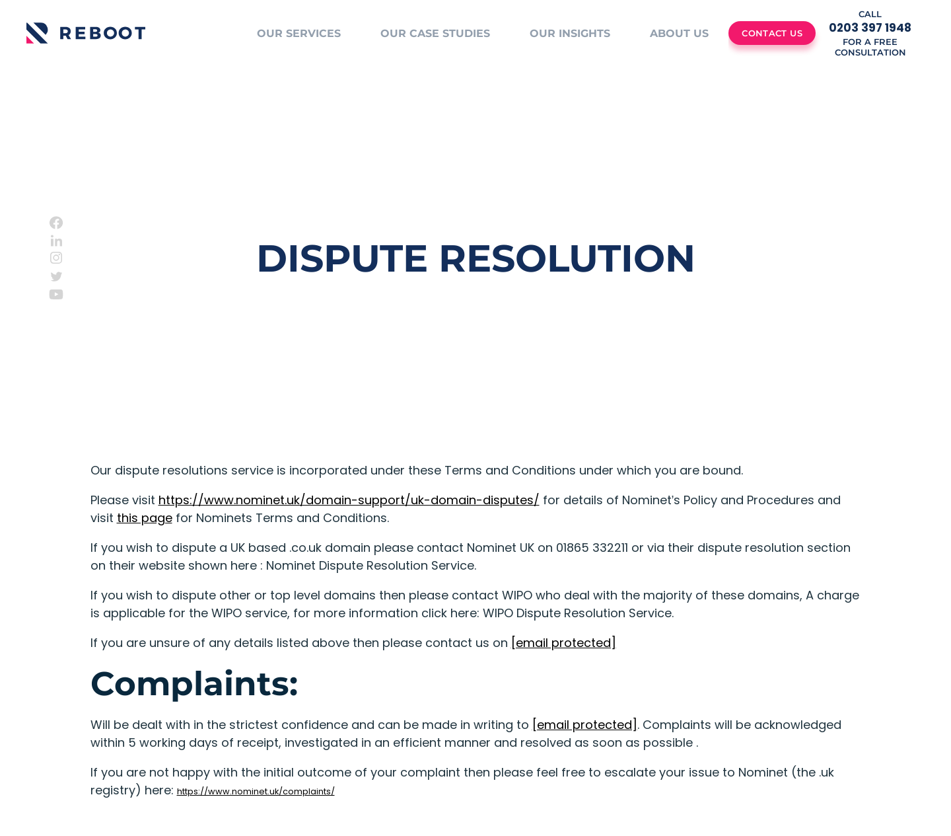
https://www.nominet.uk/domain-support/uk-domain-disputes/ (349, 500)
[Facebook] (56, 222)
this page (144, 518)
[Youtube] (56, 294)
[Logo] (85, 33)
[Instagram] (56, 257)
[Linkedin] (56, 240)
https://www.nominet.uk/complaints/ (256, 791)
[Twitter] (56, 276)
